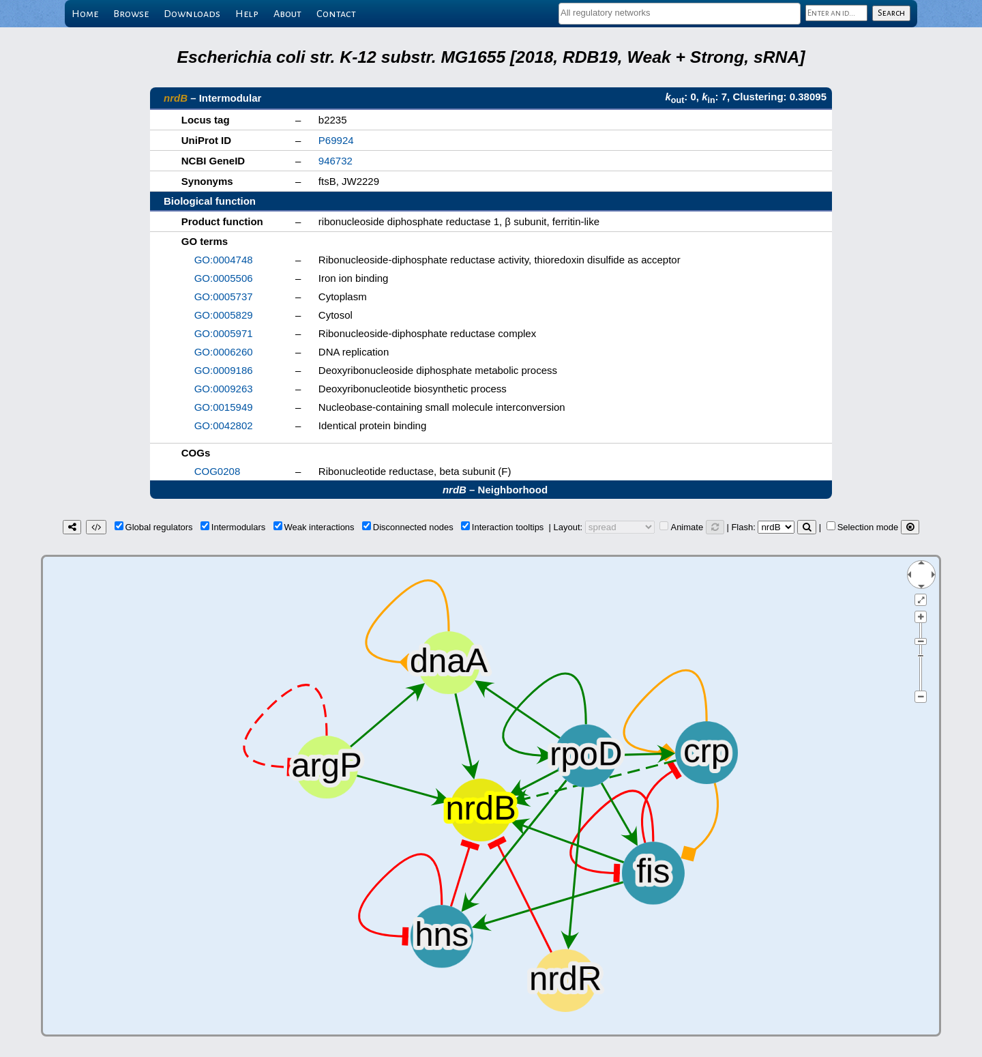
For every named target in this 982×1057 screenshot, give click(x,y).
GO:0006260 (223, 352)
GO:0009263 (223, 388)
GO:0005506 (223, 278)
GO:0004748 (223, 259)
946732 (335, 160)
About (287, 13)
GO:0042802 (223, 425)
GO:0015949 (223, 407)
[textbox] (679, 12)
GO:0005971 (223, 333)
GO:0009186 (223, 370)
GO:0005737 (223, 296)
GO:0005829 (223, 315)
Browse (131, 13)
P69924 (336, 140)
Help (246, 13)
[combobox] (680, 14)
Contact (336, 13)
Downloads (192, 13)
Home (85, 13)
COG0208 (217, 471)
